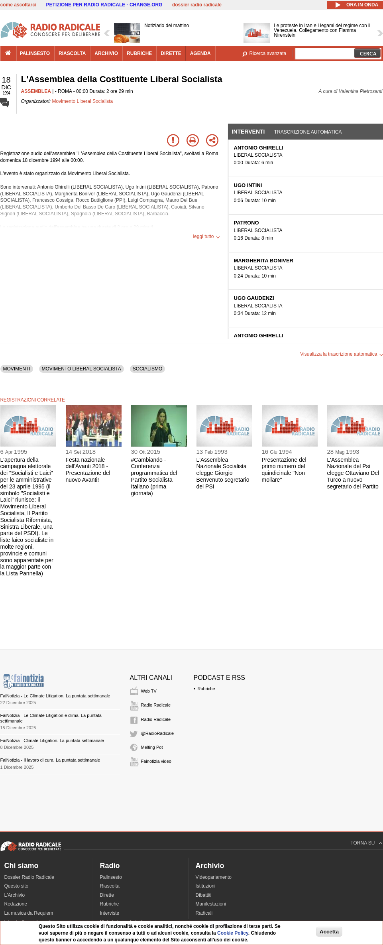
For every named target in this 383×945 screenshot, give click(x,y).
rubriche (139, 53)
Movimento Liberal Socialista (82, 101)
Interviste (110, 913)
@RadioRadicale (157, 733)
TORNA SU (362, 843)
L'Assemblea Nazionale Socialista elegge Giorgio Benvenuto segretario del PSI (222, 473)
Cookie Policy (232, 933)
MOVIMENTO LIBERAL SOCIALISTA (81, 369)
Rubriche (206, 688)
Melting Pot (152, 747)
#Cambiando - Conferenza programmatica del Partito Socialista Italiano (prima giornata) (154, 476)
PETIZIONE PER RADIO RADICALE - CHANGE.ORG (104, 5)
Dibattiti (204, 895)
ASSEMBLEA (36, 91)
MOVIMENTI (16, 369)
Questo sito (16, 886)
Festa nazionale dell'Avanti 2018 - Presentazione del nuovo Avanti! (88, 470)
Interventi (248, 131)
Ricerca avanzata (268, 53)
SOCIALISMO (148, 369)
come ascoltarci (18, 5)
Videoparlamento (214, 877)
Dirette (107, 895)
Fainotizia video (156, 761)
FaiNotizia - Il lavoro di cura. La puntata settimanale (50, 760)
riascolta (72, 53)
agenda (200, 53)
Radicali (204, 913)
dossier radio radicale (197, 5)
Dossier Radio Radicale (29, 877)
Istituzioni (206, 886)
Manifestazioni (211, 904)
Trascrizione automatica (308, 132)
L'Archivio (14, 895)
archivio (106, 53)
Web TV (149, 691)
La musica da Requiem (28, 913)
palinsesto (35, 53)
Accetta (329, 932)
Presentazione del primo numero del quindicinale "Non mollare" (284, 470)
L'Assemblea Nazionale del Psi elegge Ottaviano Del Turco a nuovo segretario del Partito (353, 473)
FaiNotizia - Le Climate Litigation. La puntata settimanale (55, 695)
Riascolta (110, 886)
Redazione (15, 904)
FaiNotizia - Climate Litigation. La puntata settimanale (52, 740)
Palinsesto (111, 877)
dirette (171, 53)
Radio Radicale (156, 705)
